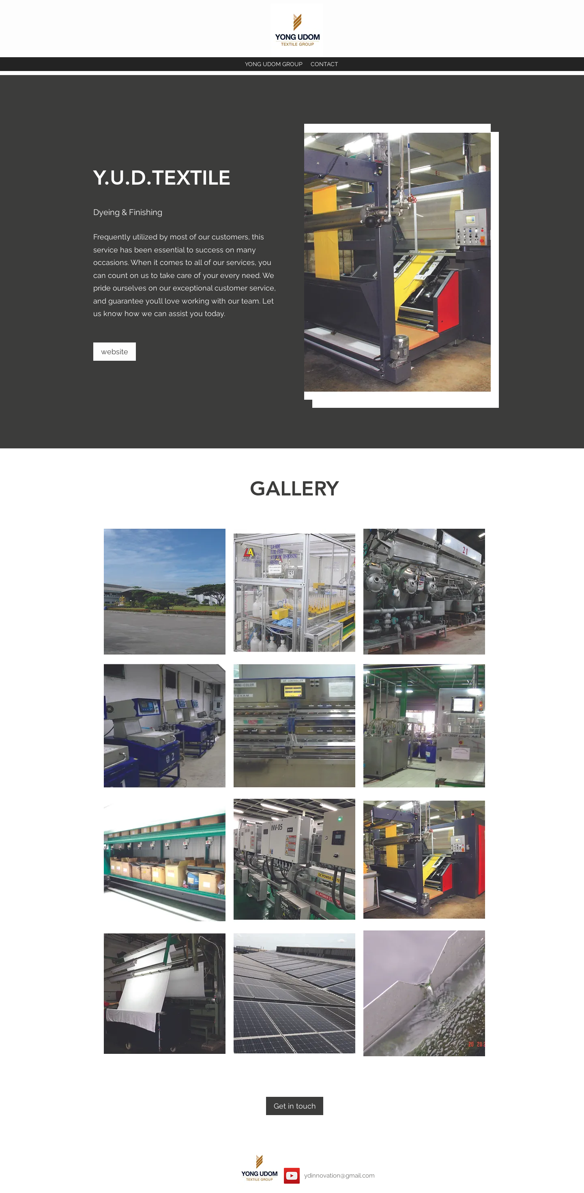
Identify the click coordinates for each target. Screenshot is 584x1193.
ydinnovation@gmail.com (339, 1175)
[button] (164, 592)
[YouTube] (292, 1176)
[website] (114, 351)
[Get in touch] (294, 1106)
